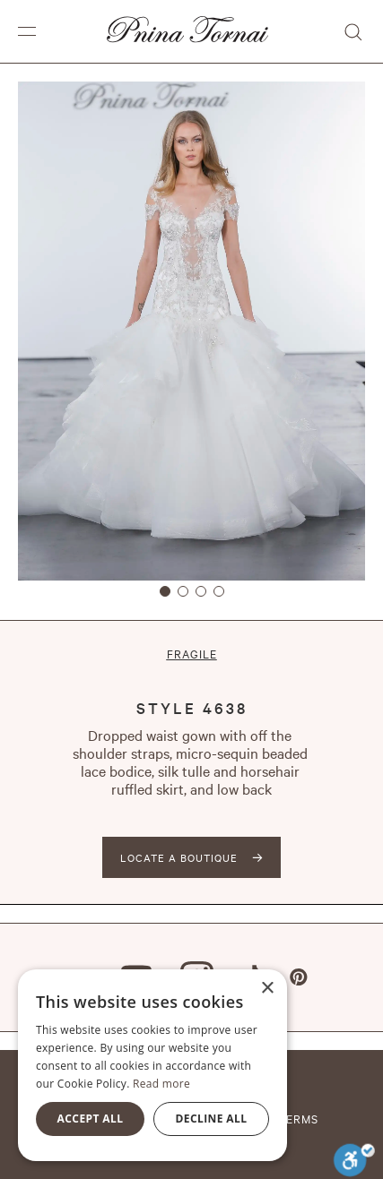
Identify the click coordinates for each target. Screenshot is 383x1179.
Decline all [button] (212, 1118)
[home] (183, 31)
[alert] (152, 1065)
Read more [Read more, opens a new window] (161, 1083)
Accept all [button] (90, 1118)
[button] (27, 31)
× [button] (267, 988)
